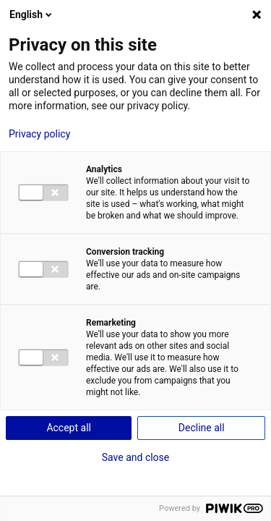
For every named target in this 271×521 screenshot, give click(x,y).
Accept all (68, 427)
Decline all (201, 427)
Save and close (136, 457)
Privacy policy (39, 134)
